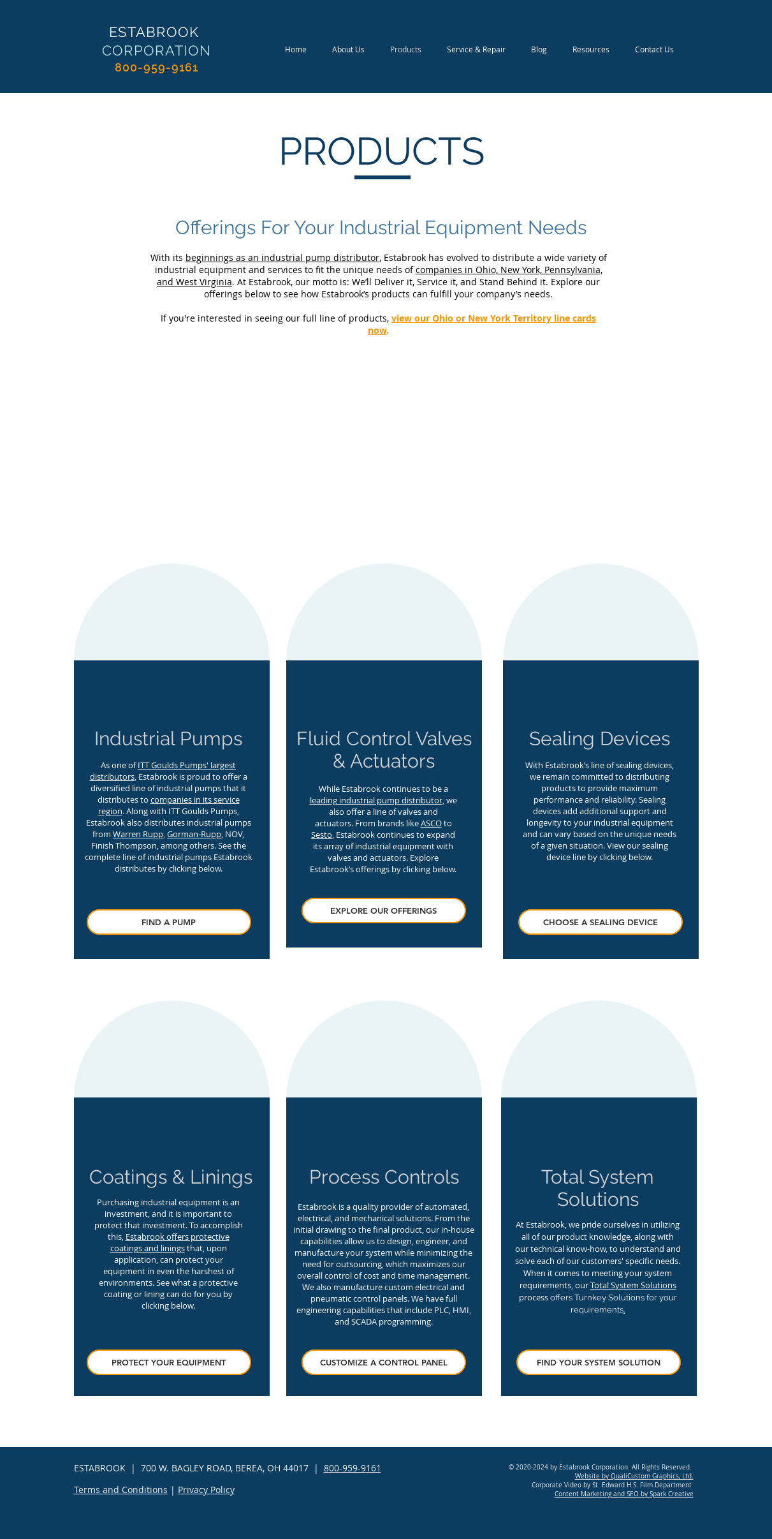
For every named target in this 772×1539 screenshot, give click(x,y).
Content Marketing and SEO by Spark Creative (624, 1494)
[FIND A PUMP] (169, 922)
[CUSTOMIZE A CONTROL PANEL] (384, 1362)
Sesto (321, 834)
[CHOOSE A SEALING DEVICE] (600, 922)
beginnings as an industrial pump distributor (282, 257)
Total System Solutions (633, 1285)
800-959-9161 (352, 1468)
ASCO (431, 823)
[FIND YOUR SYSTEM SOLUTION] (598, 1362)
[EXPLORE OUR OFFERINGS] (384, 910)
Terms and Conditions (121, 1489)
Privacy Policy (206, 1489)
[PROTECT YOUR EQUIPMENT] (169, 1362)
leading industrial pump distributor (376, 800)
